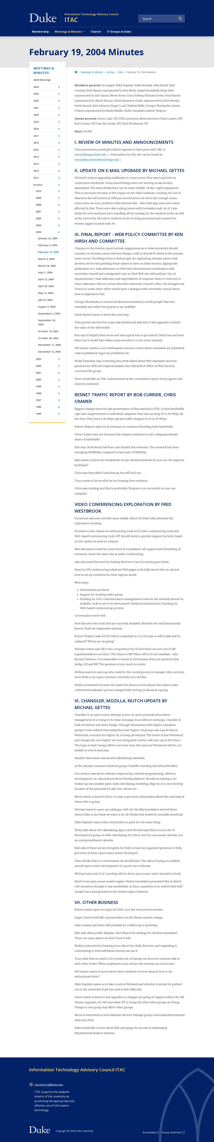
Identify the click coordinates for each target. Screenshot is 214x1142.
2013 (36, 163)
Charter (96, 31)
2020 (36, 114)
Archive (37, 184)
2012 (36, 170)
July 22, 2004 (45, 299)
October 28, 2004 (48, 338)
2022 (36, 100)
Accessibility (149, 1132)
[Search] (180, 18)
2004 (38, 232)
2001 (38, 372)
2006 (38, 218)
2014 (36, 156)
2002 (38, 365)
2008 (38, 204)
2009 (38, 197)
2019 (36, 121)
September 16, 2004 (47, 322)
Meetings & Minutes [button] (68, 31)
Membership (40, 31)
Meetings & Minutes (43, 70)
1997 (38, 400)
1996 (38, 406)
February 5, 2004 (47, 245)
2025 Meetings (42, 79)
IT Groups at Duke (119, 31)
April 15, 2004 (46, 279)
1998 (38, 393)
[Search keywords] (157, 19)
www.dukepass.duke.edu (90, 154)
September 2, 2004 (49, 313)
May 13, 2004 (45, 293)
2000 (38, 379)
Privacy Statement (172, 1132)
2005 (38, 225)
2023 (36, 93)
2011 (36, 177)
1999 (38, 386)
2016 (36, 142)
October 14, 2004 (48, 331)
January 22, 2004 (47, 238)
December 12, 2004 (49, 351)
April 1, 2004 (45, 272)
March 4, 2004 (46, 258)
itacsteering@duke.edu (48, 1084)
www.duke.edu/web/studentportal (96, 159)
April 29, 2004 (46, 286)
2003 (38, 359)
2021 (36, 107)
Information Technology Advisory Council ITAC (77, 1070)
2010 (38, 191)
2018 (36, 128)
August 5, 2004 (46, 306)
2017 (36, 135)
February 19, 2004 (48, 252)
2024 (36, 86)
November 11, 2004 (49, 344)
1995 (38, 413)
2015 (36, 149)
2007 (38, 211)
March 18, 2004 (47, 265)
